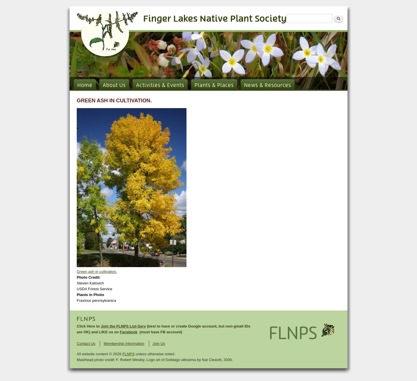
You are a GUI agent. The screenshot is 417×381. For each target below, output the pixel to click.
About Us (114, 85)
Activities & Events (160, 85)
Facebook (129, 332)
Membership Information (124, 343)
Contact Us (86, 343)
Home (84, 85)
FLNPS (86, 319)
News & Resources (267, 85)
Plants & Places (214, 85)
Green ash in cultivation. (97, 271)
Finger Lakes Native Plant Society (215, 19)
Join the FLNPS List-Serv (123, 326)
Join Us (159, 343)
